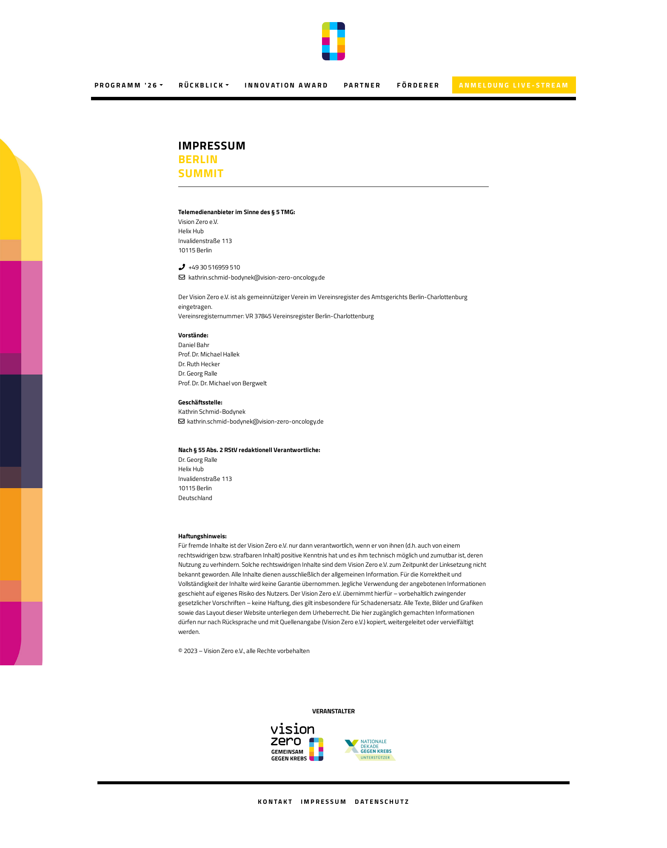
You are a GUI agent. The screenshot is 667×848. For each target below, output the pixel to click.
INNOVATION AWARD (286, 85)
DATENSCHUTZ (382, 801)
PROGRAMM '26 (126, 85)
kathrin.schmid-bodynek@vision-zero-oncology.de (255, 277)
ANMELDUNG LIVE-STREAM (514, 85)
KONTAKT (275, 801)
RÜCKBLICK (201, 85)
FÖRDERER (418, 85)
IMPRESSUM (324, 801)
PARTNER (362, 85)
